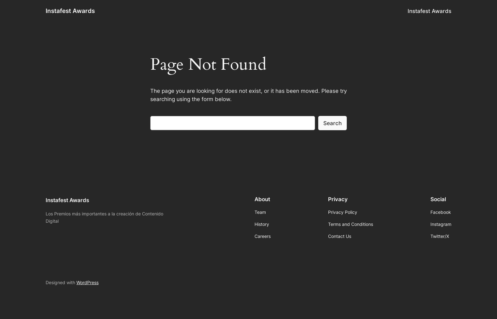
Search (332, 123)
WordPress (87, 282)
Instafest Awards (70, 11)
